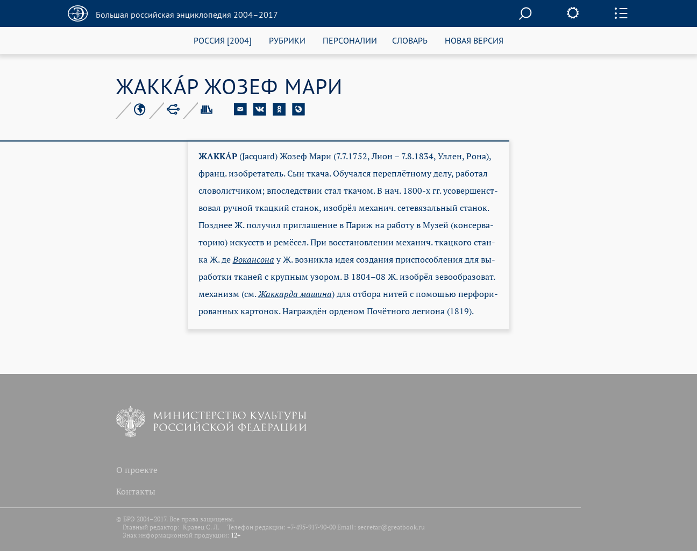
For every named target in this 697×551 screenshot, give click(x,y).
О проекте (137, 469)
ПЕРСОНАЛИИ (350, 40)
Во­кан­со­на (253, 259)
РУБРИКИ (287, 40)
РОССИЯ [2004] (223, 40)
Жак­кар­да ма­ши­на (295, 293)
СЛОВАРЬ (410, 40)
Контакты (135, 491)
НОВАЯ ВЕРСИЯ (474, 40)
